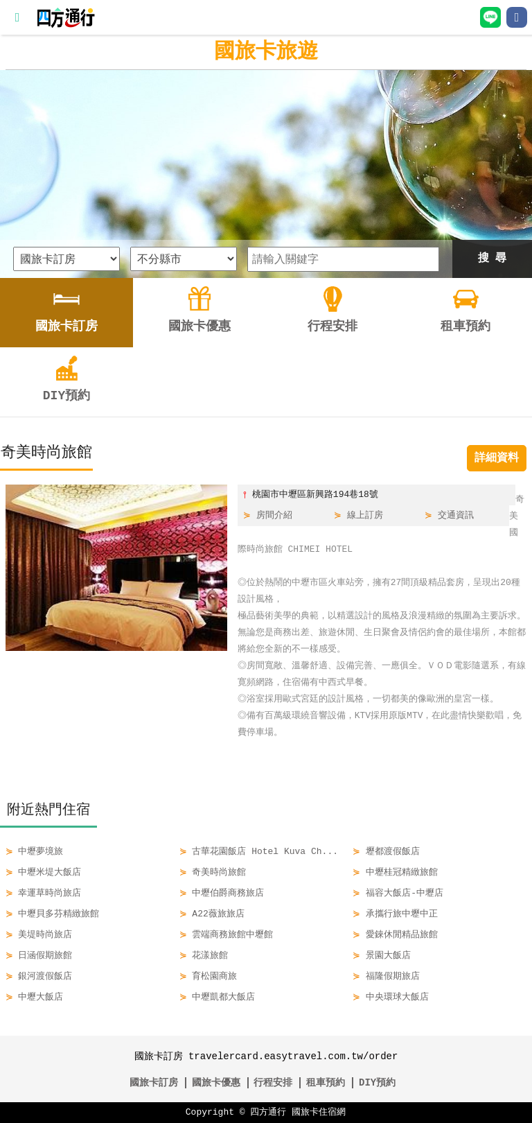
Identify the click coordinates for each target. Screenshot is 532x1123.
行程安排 (273, 1082)
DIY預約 (377, 1082)
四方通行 (268, 1112)
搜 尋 (492, 258)
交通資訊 (456, 516)
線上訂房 (365, 516)
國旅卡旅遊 (266, 51)
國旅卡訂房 (154, 1082)
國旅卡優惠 (216, 1082)
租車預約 (325, 1082)
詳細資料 (497, 458)
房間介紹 (274, 516)
